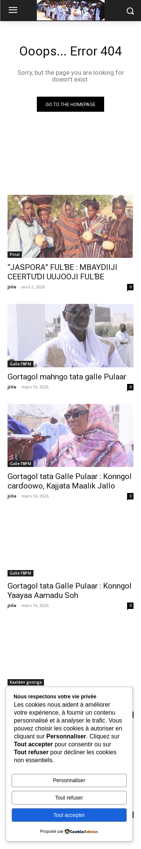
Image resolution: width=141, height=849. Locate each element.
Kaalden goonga (26, 682)
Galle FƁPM (20, 364)
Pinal (15, 254)
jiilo (12, 287)
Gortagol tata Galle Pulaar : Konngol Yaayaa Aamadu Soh (70, 590)
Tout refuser (69, 798)
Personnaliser (69, 780)
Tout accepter (69, 815)
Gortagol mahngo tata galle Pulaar (67, 376)
